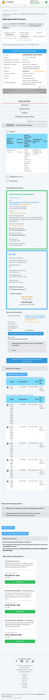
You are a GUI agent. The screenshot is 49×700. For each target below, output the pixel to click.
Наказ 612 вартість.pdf (11, 463)
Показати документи (17, 230)
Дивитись (20, 582)
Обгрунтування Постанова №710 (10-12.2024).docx (11, 414)
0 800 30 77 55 (33, 1)
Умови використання (6, 696)
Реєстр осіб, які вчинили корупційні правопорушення (24, 92)
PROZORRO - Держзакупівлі (24, 666)
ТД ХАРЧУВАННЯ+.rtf (11, 473)
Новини (24, 676)
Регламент (24, 683)
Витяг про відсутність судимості (24, 90)
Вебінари (24, 685)
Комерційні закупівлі (24, 672)
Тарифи (24, 687)
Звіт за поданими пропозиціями (15, 533)
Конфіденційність (40, 694)
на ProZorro (32, 24)
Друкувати (8, 528)
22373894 (26, 71)
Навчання (24, 674)
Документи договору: (16, 287)
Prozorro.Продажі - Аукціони (24, 670)
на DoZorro (39, 24)
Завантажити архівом (17, 374)
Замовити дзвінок (34, 3)
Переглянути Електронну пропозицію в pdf (25, 333)
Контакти (24, 678)
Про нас (24, 680)
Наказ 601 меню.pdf (11, 484)
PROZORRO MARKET (24, 668)
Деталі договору (15, 294)
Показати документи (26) (17, 339)
